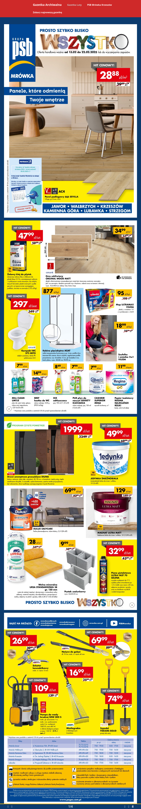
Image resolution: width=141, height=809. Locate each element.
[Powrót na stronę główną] (16, 9)
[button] (8, 806)
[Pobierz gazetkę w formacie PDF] (124, 806)
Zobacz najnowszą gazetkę (47, 12)
